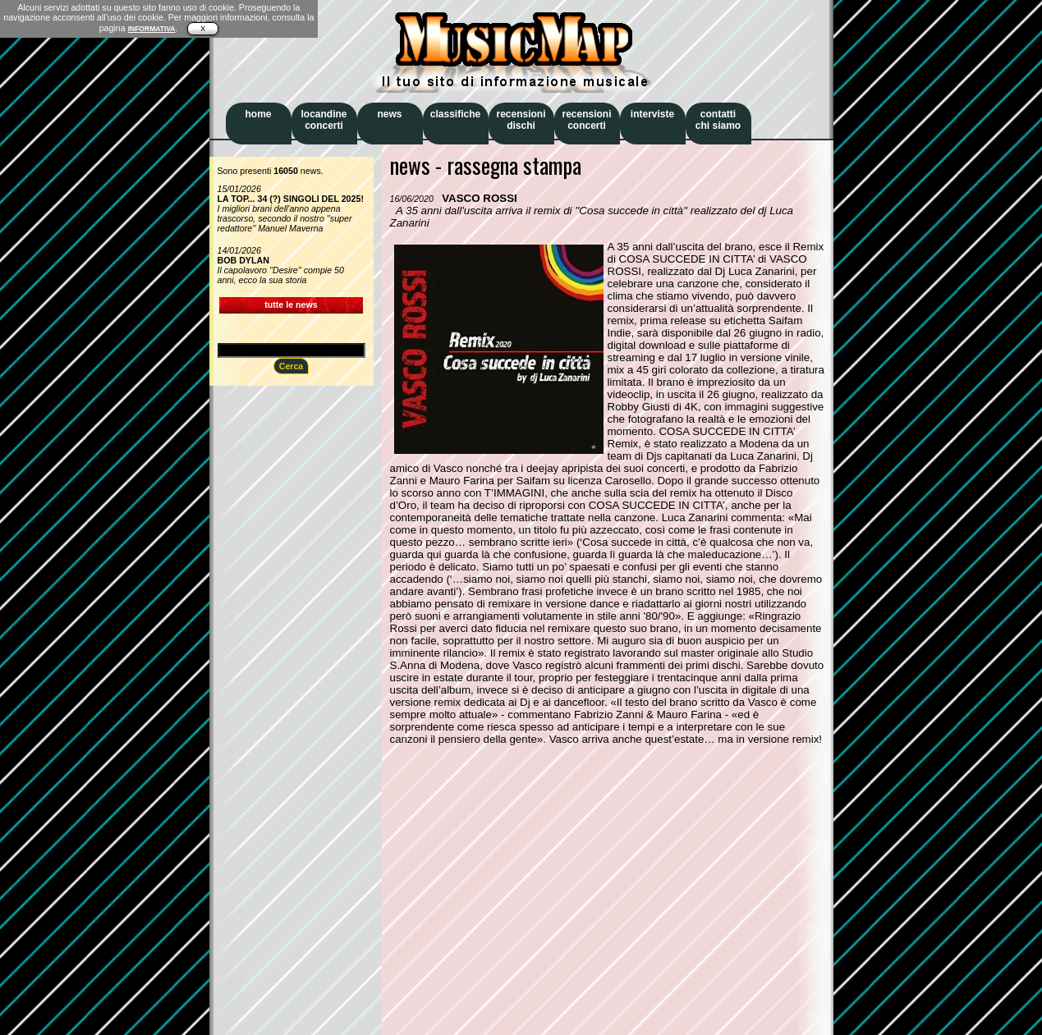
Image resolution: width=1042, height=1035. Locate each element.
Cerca (291, 366)
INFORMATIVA (152, 29)
